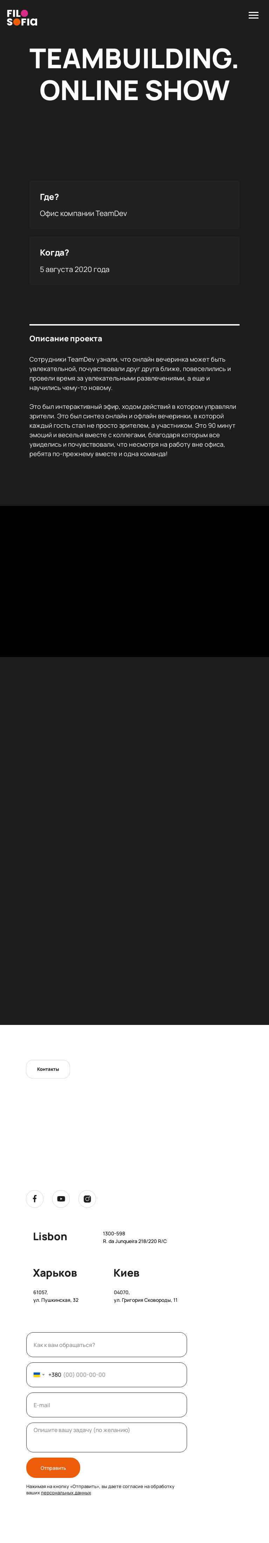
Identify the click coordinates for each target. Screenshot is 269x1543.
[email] (106, 1404)
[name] (106, 1344)
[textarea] (106, 1437)
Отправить (53, 1468)
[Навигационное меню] (253, 15)
